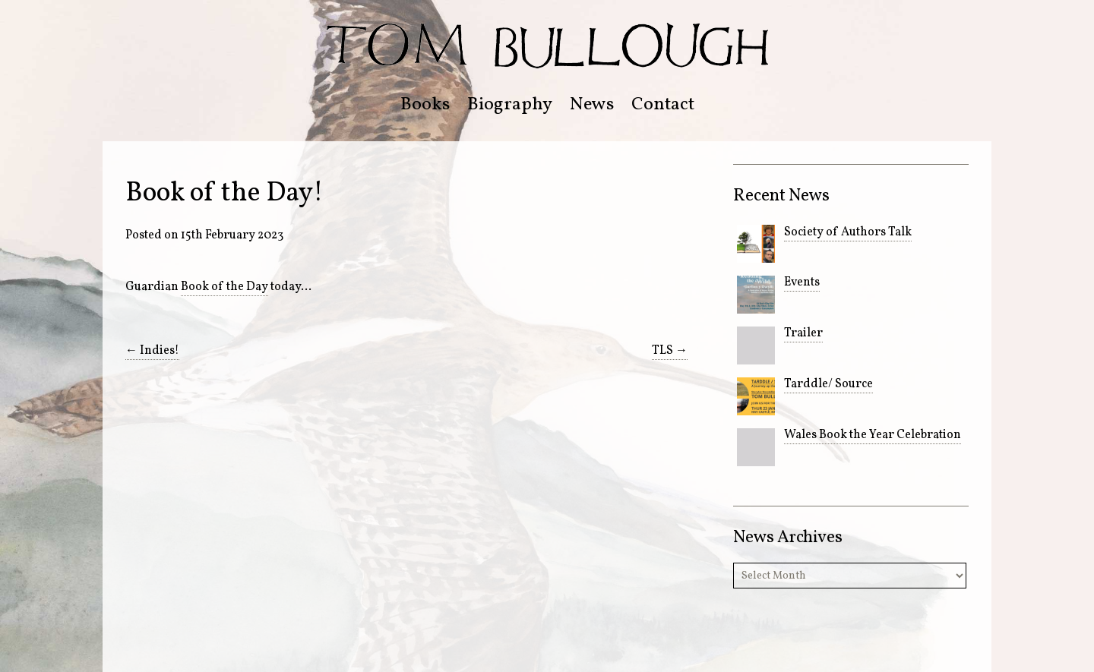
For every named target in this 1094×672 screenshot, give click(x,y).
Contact (662, 105)
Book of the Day (224, 287)
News (592, 105)
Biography (509, 105)
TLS (670, 350)
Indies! (152, 350)
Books (425, 105)
